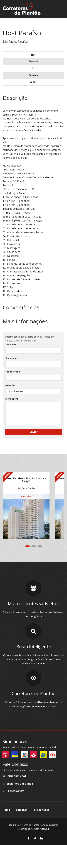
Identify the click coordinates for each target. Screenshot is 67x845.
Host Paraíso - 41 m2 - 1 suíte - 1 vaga (26, 480)
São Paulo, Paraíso (26, 488)
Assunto (10, 385)
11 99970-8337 (13, 791)
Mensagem (11, 398)
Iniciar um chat (14, 776)
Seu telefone (12, 371)
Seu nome (10, 344)
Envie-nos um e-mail (18, 783)
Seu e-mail (11, 358)
